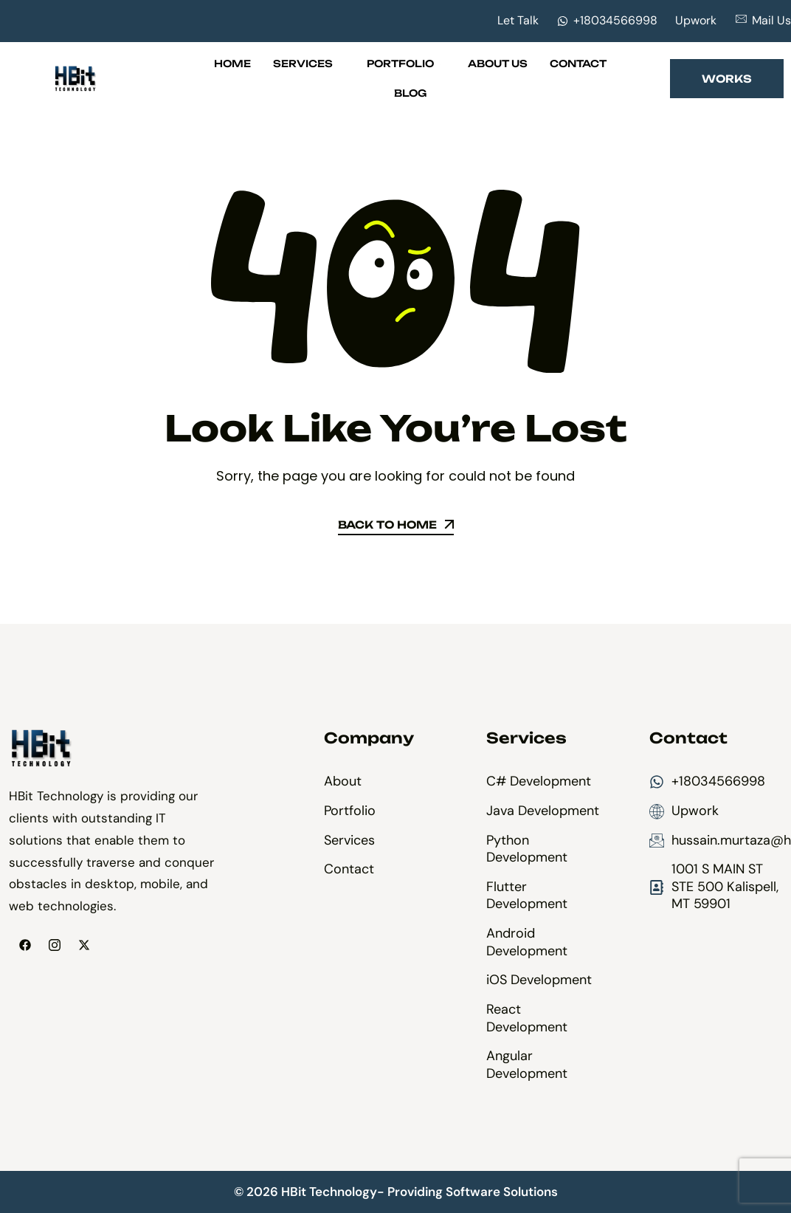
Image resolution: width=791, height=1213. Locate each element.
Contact (578, 63)
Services (309, 63)
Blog (410, 93)
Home (232, 63)
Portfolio (406, 63)
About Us (498, 63)
